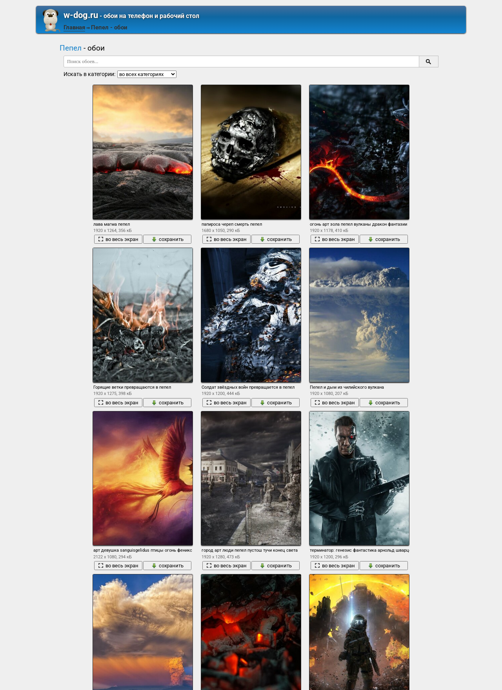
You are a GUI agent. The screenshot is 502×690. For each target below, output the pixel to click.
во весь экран (118, 239)
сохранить (167, 239)
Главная (74, 27)
